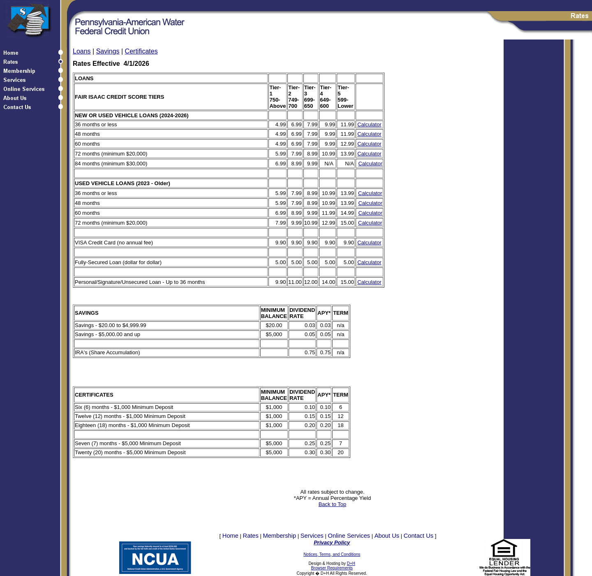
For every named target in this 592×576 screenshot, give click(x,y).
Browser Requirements (332, 568)
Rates (251, 535)
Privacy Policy (332, 542)
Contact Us (419, 535)
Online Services (349, 535)
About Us (387, 535)
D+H (351, 563)
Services (312, 535)
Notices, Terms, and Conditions (331, 554)
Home (230, 535)
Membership (279, 535)
